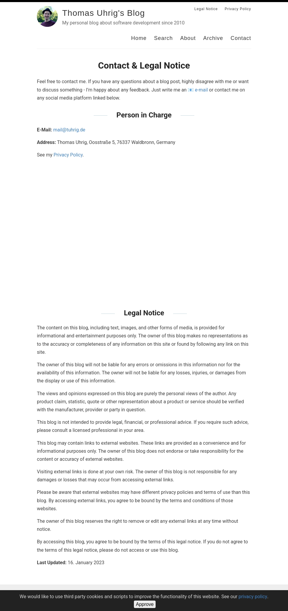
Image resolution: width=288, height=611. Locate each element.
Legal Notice (206, 9)
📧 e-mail (198, 90)
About (188, 38)
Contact (241, 38)
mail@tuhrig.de (69, 130)
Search (163, 38)
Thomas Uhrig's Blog (103, 13)
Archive (213, 38)
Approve (145, 604)
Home (139, 38)
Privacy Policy (238, 9)
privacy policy (253, 596)
